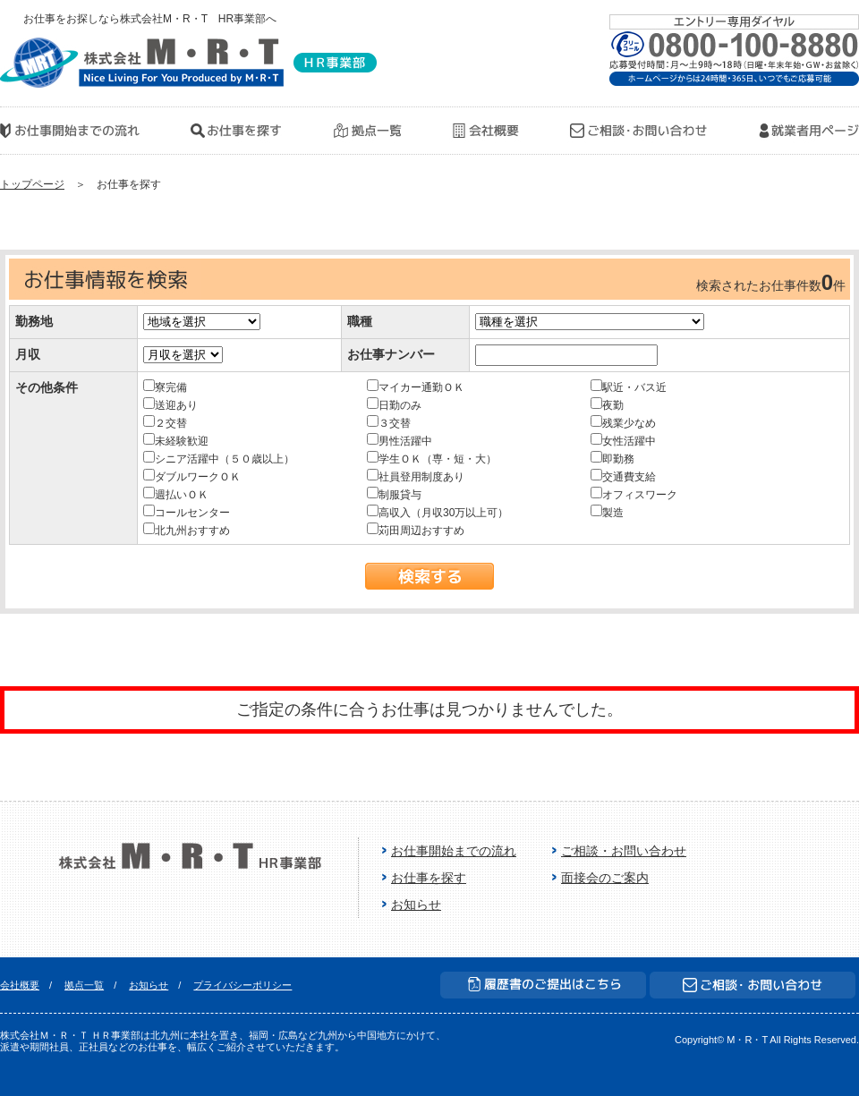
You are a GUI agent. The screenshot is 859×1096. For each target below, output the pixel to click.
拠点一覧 (84, 985)
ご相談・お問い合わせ (623, 851)
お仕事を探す (428, 878)
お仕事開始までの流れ (453, 851)
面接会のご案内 (605, 878)
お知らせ (416, 904)
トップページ (32, 184)
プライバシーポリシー (242, 985)
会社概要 (19, 985)
